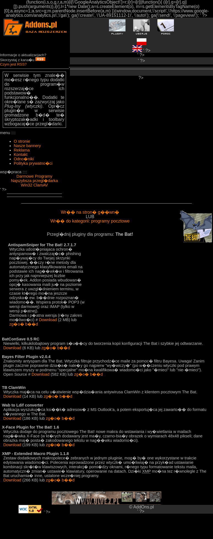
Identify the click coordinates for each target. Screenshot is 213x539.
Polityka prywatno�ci (33, 163)
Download (48, 320)
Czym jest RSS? (13, 64)
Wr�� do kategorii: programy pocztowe (90, 221)
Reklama (22, 150)
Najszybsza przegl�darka (34, 180)
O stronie (22, 141)
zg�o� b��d (23, 324)
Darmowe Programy (34, 176)
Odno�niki (24, 159)
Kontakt (21, 154)
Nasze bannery (27, 145)
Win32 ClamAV (34, 185)
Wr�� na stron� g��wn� (90, 212)
